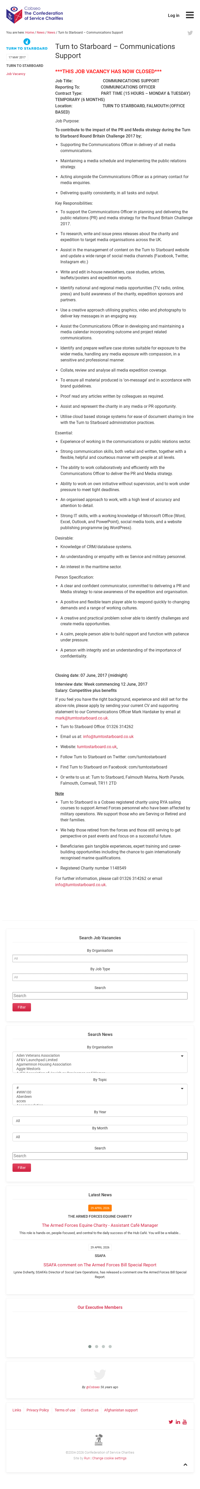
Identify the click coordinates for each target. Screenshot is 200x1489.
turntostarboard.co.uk (97, 746)
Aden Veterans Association (96, 1055)
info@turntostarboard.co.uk (108, 736)
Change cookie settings (109, 1458)
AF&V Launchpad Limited (96, 1060)
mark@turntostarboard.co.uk (81, 718)
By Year (100, 1112)
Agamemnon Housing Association (96, 1064)
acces (96, 1101)
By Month (100, 1128)
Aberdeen (96, 1096)
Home (29, 32)
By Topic (100, 1080)
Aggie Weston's (96, 1069)
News (41, 32)
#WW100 (96, 1092)
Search (100, 988)
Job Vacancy (15, 74)
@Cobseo (93, 1387)
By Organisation (100, 950)
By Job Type (100, 969)
